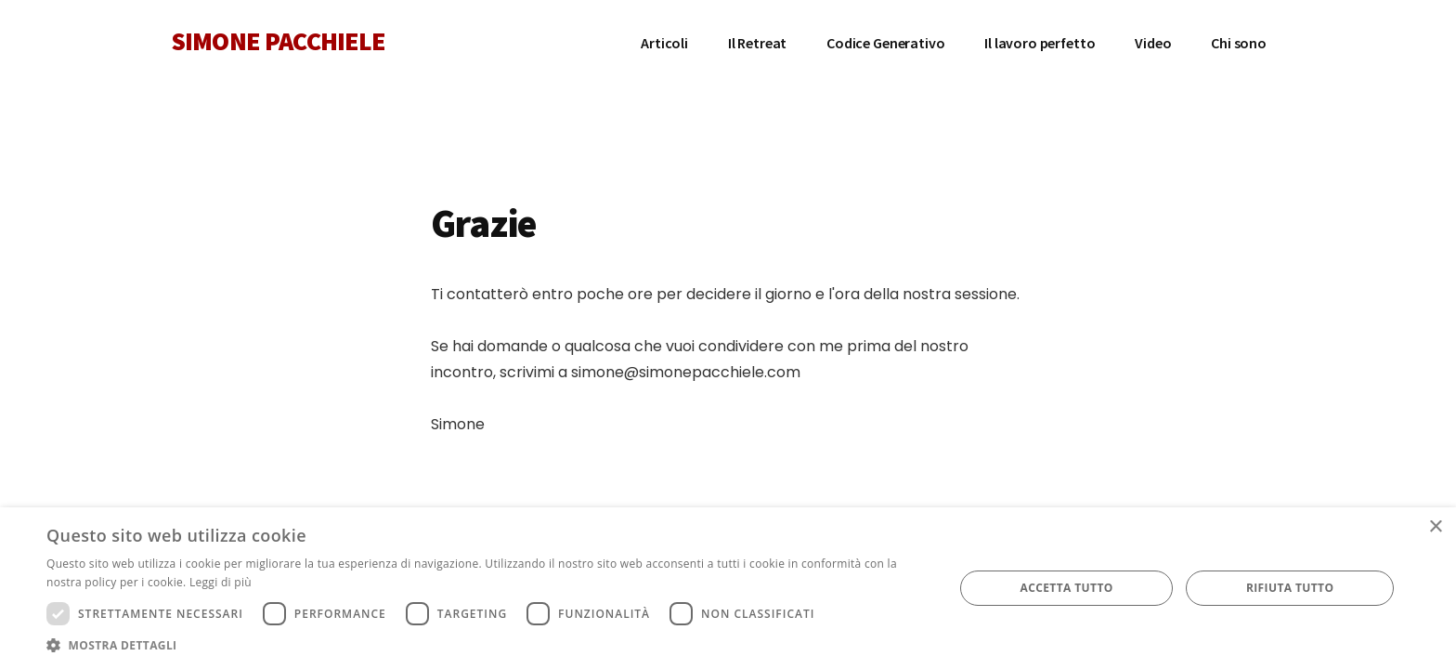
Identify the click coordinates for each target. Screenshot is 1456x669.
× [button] (1435, 527)
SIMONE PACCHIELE (278, 41)
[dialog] (728, 588)
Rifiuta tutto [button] (1290, 588)
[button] (486, 645)
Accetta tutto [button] (1066, 588)
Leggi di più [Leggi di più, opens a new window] (220, 582)
